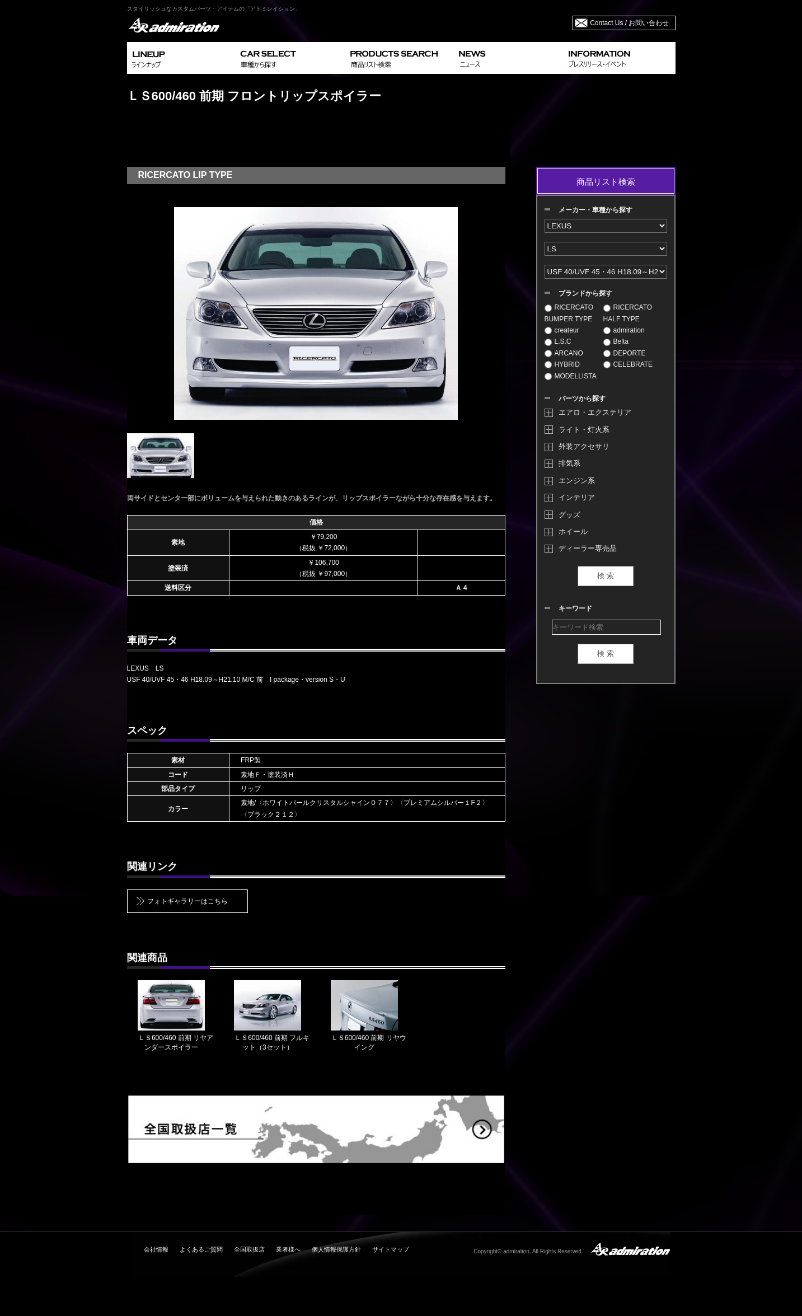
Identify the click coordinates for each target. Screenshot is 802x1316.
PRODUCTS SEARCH (399, 58)
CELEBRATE (628, 364)
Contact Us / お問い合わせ (629, 23)
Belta (616, 341)
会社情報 (156, 1249)
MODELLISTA (571, 376)
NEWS (509, 58)
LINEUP (181, 58)
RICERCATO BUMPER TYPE (569, 312)
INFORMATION (620, 58)
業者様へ (288, 1249)
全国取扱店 (249, 1249)
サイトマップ (390, 1249)
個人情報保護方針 (336, 1249)
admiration (624, 330)
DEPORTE (624, 353)
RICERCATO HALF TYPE (628, 312)
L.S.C (558, 341)
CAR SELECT (290, 58)
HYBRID (562, 364)
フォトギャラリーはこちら (187, 901)
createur (562, 330)
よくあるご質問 (201, 1249)
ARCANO (564, 353)
